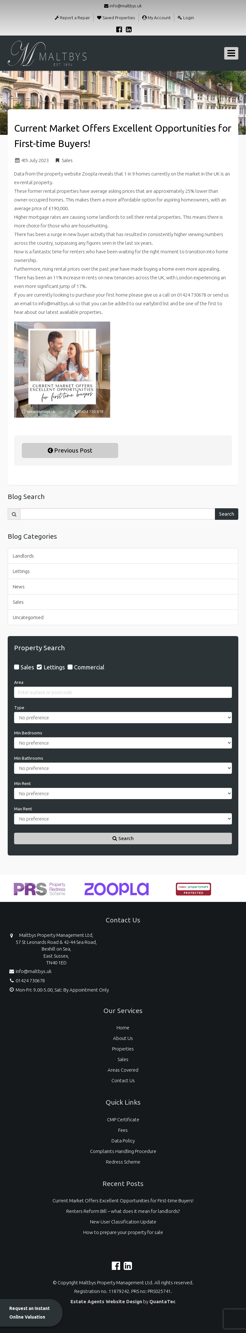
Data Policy (123, 1140)
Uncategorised (28, 617)
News (19, 586)
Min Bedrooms (28, 732)
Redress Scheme (123, 1162)
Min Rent (22, 783)
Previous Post (70, 450)
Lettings (21, 571)
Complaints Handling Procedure (123, 1151)
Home (123, 1027)
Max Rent (23, 808)
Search (226, 514)
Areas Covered (123, 1070)
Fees (123, 1130)
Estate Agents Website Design (106, 1301)
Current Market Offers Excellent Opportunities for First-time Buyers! (123, 1200)
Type (19, 707)
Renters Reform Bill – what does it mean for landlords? (123, 1211)
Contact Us (123, 1080)
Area (18, 682)
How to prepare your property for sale (123, 1232)
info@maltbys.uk (123, 5)
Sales (67, 160)
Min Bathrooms (28, 758)
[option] (40, 892)
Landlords (23, 556)
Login (186, 17)
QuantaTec (162, 1301)
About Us (123, 1038)
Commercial (89, 667)
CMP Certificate (123, 1119)
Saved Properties (116, 17)
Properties (123, 1048)
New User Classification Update (123, 1221)
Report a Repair (72, 17)
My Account (156, 17)
